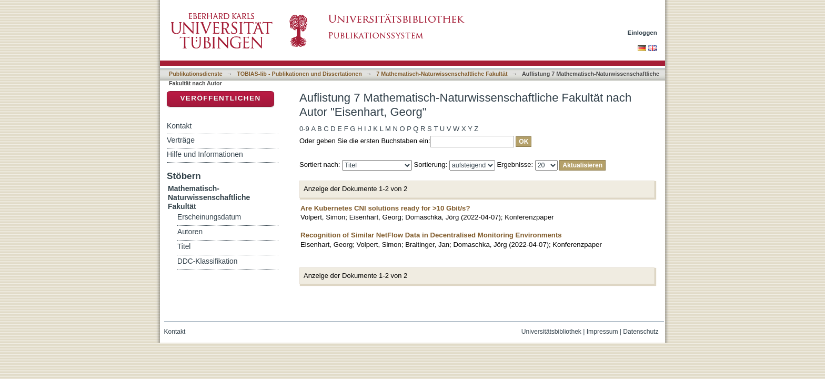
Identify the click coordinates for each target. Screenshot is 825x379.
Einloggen (643, 32)
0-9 (304, 129)
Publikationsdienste (196, 74)
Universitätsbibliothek (551, 331)
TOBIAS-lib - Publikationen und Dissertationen (299, 74)
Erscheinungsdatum (209, 217)
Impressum (602, 331)
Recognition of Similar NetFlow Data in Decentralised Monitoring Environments (431, 235)
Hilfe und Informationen (205, 154)
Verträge (181, 140)
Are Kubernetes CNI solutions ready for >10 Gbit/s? (385, 208)
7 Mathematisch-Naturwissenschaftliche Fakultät (441, 74)
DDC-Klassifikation (207, 261)
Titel (183, 247)
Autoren (190, 232)
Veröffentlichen (220, 98)
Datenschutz (640, 331)
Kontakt (179, 126)
